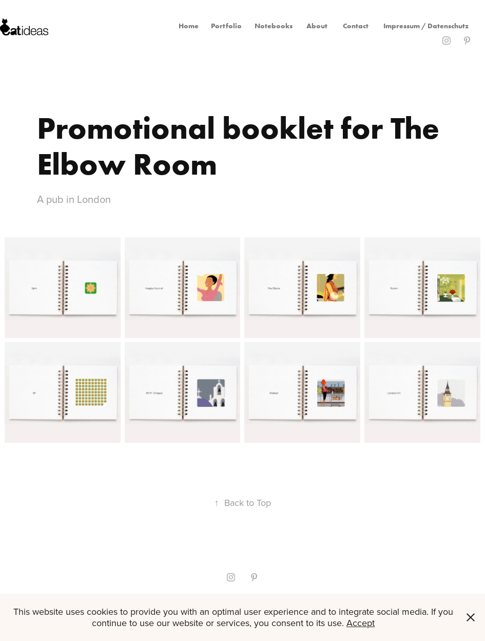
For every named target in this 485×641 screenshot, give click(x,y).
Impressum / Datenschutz (426, 25)
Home (189, 25)
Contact (355, 25)
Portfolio (226, 25)
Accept (360, 622)
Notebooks (274, 25)
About (316, 25)
